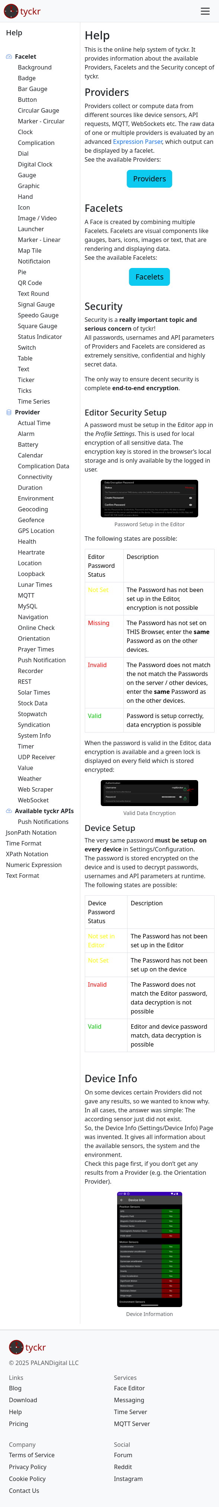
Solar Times (34, 692)
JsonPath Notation (31, 832)
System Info (34, 735)
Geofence (31, 520)
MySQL (27, 606)
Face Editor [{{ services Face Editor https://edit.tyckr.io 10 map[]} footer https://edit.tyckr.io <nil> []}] (129, 1388)
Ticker (26, 380)
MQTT (26, 595)
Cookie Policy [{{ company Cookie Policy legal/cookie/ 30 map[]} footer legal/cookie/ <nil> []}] (27, 1479)
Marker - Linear (39, 240)
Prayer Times (36, 649)
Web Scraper (35, 789)
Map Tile (30, 250)
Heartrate (31, 552)
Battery (28, 444)
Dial (23, 153)
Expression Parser (137, 142)
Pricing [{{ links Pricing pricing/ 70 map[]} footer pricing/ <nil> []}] (18, 1424)
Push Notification (42, 660)
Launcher (31, 229)
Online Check (36, 628)
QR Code (30, 283)
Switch (27, 347)
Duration (30, 488)
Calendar (30, 455)
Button (27, 100)
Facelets (149, 277)
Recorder (30, 671)
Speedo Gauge (38, 315)
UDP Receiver (36, 757)
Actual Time (34, 423)
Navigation (33, 617)
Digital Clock (35, 164)
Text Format (22, 875)
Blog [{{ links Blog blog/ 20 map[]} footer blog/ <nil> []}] (15, 1388)
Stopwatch (32, 714)
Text (23, 369)
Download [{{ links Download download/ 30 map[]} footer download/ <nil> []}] (23, 1400)
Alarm (26, 434)
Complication (36, 143)
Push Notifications (43, 822)
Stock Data (33, 703)
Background (35, 67)
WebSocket (33, 800)
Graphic (28, 186)
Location (30, 563)
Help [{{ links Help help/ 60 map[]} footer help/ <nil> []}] (15, 1412)
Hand (25, 197)
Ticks (25, 391)
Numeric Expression (34, 865)
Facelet (25, 56)
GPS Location (36, 531)
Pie (22, 272)
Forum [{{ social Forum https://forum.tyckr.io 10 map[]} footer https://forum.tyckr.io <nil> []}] (123, 1455)
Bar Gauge (33, 89)
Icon (24, 207)
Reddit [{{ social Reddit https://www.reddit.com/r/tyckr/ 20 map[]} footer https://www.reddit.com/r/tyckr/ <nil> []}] (123, 1467)
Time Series (34, 401)
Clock (25, 132)
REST (25, 681)
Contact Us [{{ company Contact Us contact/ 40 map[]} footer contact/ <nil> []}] (24, 1491)
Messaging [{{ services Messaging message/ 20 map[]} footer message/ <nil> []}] (129, 1400)
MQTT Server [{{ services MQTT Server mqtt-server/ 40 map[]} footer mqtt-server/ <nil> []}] (132, 1424)
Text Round (33, 294)
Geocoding (33, 509)
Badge (27, 78)
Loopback (31, 574)
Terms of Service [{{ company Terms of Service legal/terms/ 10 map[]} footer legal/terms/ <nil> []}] (32, 1455)
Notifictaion (34, 261)
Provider (27, 412)
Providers (149, 179)
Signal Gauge (36, 304)
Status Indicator (40, 337)
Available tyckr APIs (44, 811)
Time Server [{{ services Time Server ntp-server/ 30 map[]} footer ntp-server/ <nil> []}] (130, 1412)
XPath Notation (27, 854)
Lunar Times (35, 585)
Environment (36, 498)
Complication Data (44, 466)
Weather (30, 778)
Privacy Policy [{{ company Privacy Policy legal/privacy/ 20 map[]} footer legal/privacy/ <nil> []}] (27, 1467)
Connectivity (35, 477)
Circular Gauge (38, 110)
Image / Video (37, 218)
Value (25, 768)
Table (25, 358)
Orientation (34, 638)
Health (27, 541)
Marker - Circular (41, 121)
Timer (26, 746)
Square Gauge (37, 326)
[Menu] (205, 11)
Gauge (27, 175)
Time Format (23, 843)
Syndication (34, 725)
